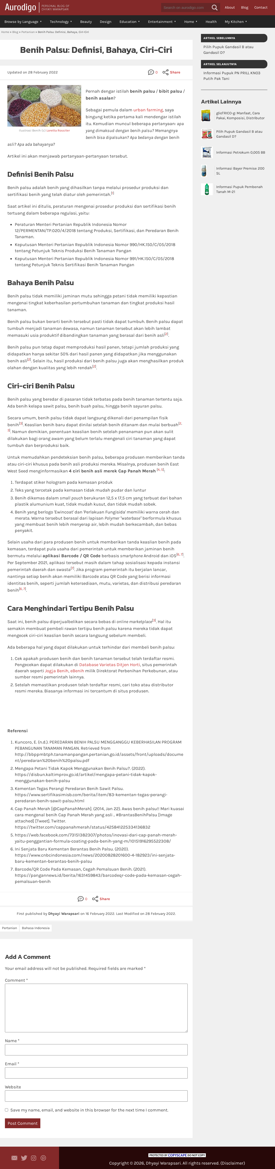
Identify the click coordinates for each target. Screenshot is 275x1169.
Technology (59, 21)
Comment (16, 980)
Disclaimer (233, 1163)
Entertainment (160, 21)
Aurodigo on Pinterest (43, 1158)
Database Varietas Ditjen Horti (109, 664)
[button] (215, 8)
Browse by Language (21, 21)
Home (189, 21)
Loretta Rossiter (58, 130)
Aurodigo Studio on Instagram (33, 1158)
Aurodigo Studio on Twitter (24, 1158)
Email (12, 1064)
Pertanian (28, 32)
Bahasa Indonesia (36, 928)
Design (105, 21)
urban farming (148, 110)
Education (128, 21)
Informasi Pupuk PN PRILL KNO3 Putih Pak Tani (231, 76)
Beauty (86, 21)
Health (211, 21)
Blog (244, 7)
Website (13, 1087)
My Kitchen (234, 21)
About (230, 7)
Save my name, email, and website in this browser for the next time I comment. (89, 1110)
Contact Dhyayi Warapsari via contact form (14, 1158)
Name (12, 1040)
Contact (261, 7)
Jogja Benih (56, 670)
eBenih (77, 670)
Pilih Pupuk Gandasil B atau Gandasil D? (228, 49)
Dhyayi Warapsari (163, 1163)
